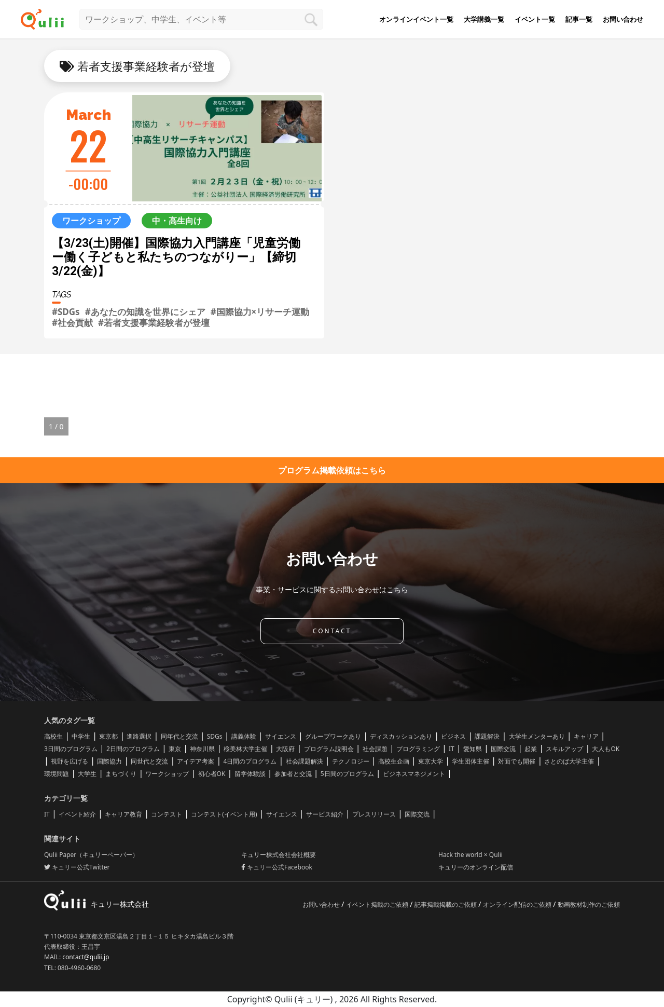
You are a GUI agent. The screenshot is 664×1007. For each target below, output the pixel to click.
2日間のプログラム (133, 748)
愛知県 (472, 748)
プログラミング (418, 748)
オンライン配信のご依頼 (518, 904)
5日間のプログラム (347, 773)
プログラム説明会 (329, 748)
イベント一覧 (535, 19)
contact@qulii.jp (85, 956)
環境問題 (56, 773)
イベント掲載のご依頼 (378, 904)
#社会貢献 (72, 323)
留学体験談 (250, 773)
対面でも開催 (516, 761)
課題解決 (487, 736)
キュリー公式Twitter (76, 867)
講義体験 (243, 736)
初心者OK (212, 773)
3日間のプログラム (71, 748)
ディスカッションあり (401, 736)
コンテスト (166, 814)
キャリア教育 (123, 814)
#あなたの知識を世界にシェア (145, 312)
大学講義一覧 (484, 19)
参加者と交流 (293, 773)
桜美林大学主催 (245, 748)
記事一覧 (578, 19)
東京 (175, 748)
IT (451, 748)
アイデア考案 (195, 761)
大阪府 (285, 748)
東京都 (108, 736)
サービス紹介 (324, 814)
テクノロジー (350, 761)
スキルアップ (564, 748)
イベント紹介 (77, 814)
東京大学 (430, 761)
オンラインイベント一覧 (416, 19)
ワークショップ (167, 773)
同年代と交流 (179, 736)
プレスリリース (374, 814)
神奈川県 (202, 748)
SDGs (215, 736)
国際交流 (503, 748)
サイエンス (280, 736)
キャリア (586, 736)
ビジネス (453, 736)
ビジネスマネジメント (414, 773)
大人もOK (605, 748)
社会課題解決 (304, 761)
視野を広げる (69, 761)
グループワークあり (333, 736)
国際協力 (109, 761)
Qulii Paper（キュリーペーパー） (91, 854)
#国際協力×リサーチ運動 (260, 312)
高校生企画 (393, 761)
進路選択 (139, 736)
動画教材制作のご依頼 (589, 904)
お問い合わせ (623, 19)
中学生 (81, 736)
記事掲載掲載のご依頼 (446, 904)
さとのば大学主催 (569, 761)
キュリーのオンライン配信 (475, 867)
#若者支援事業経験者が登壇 (154, 323)
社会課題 (375, 748)
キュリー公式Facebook (276, 867)
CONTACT (332, 631)
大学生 (87, 773)
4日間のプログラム (250, 761)
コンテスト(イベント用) (224, 814)
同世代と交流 (149, 761)
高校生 (53, 736)
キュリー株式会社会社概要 (278, 854)
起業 (530, 748)
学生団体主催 (470, 761)
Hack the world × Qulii (470, 854)
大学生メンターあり (537, 736)
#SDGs (66, 312)
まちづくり (120, 773)
